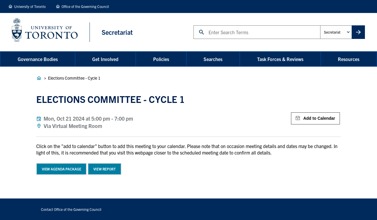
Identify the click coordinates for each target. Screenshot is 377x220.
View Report (104, 169)
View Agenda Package (61, 169)
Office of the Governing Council (85, 6)
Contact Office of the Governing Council (71, 209)
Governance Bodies (38, 59)
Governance (39, 78)
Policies (161, 59)
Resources (348, 59)
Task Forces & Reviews (280, 59)
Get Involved (105, 59)
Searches (213, 59)
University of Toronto (30, 6)
